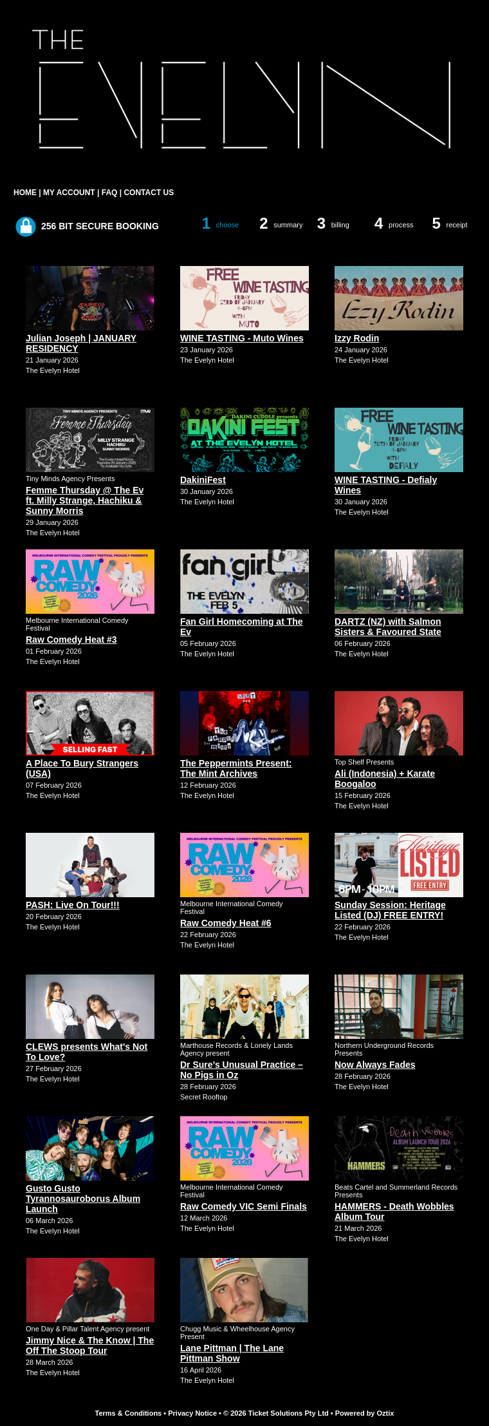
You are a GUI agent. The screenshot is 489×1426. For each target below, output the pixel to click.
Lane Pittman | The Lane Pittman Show (232, 1353)
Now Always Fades (375, 1065)
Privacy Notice (192, 1413)
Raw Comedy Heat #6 (226, 923)
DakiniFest (203, 480)
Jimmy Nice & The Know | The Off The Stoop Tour (90, 1345)
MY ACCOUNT (69, 192)
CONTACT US (149, 192)
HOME (25, 192)
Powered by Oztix (364, 1413)
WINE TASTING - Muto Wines (242, 338)
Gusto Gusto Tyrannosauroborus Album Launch (83, 1198)
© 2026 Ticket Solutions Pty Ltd (276, 1413)
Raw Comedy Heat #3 (71, 639)
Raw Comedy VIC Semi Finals (243, 1206)
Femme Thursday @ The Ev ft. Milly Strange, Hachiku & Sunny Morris (84, 500)
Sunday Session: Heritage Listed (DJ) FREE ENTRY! (390, 910)
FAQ (110, 192)
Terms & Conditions (128, 1413)
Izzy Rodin (357, 338)
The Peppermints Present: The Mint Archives (236, 768)
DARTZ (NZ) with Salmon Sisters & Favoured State (388, 626)
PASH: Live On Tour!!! (73, 905)
